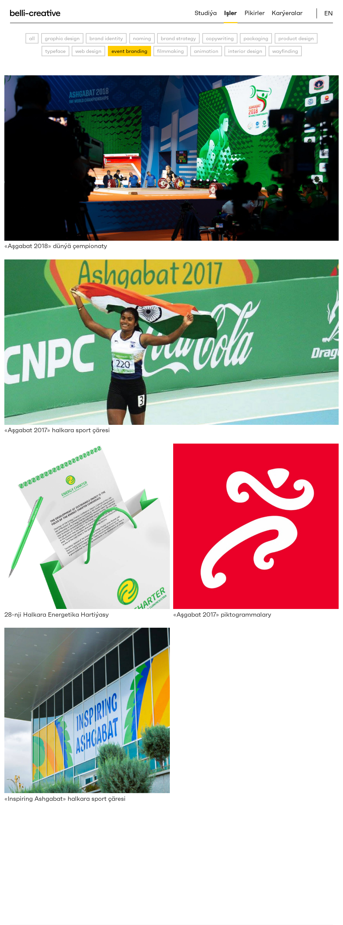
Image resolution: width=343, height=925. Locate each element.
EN (328, 13)
